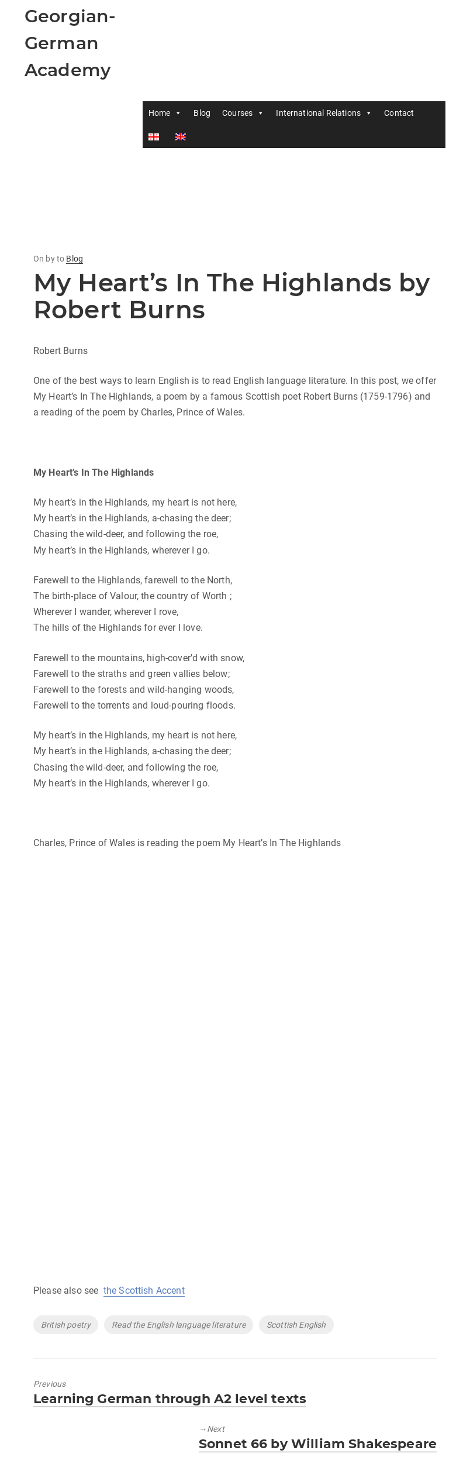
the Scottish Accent (144, 1290)
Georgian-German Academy (70, 43)
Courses (243, 113)
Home (165, 113)
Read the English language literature (179, 1324)
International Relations (324, 113)
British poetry (66, 1324)
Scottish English (296, 1324)
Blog (201, 113)
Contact (399, 113)
